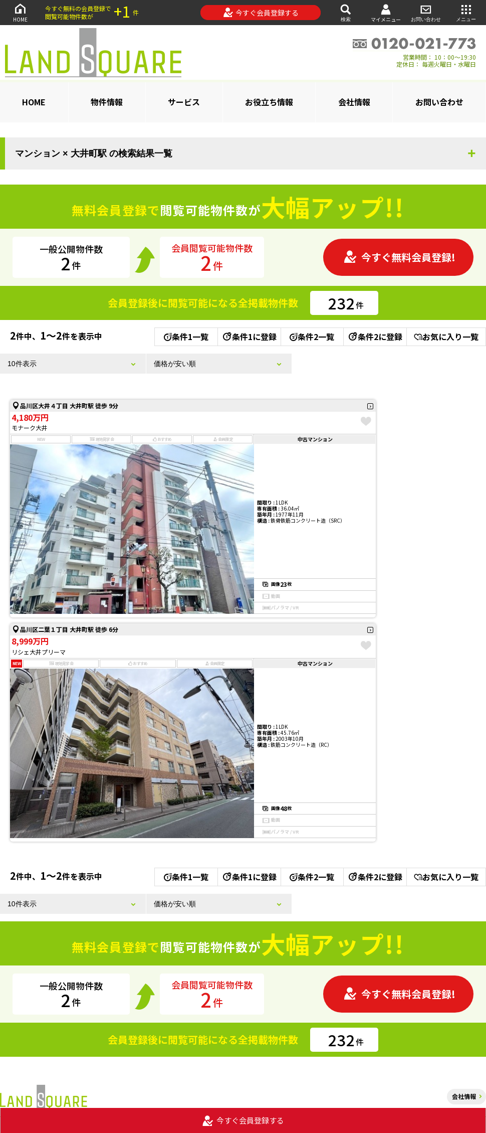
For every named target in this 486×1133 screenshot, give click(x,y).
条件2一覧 (312, 337)
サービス (184, 102)
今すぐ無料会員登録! (399, 257)
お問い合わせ (426, 12)
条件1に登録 (249, 337)
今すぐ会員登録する (261, 13)
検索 (346, 12)
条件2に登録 (374, 337)
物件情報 (107, 102)
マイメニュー (386, 13)
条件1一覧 (186, 337)
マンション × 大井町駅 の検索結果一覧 (93, 153)
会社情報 (354, 102)
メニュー (466, 12)
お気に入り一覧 (446, 337)
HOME (20, 12)
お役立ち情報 (269, 102)
